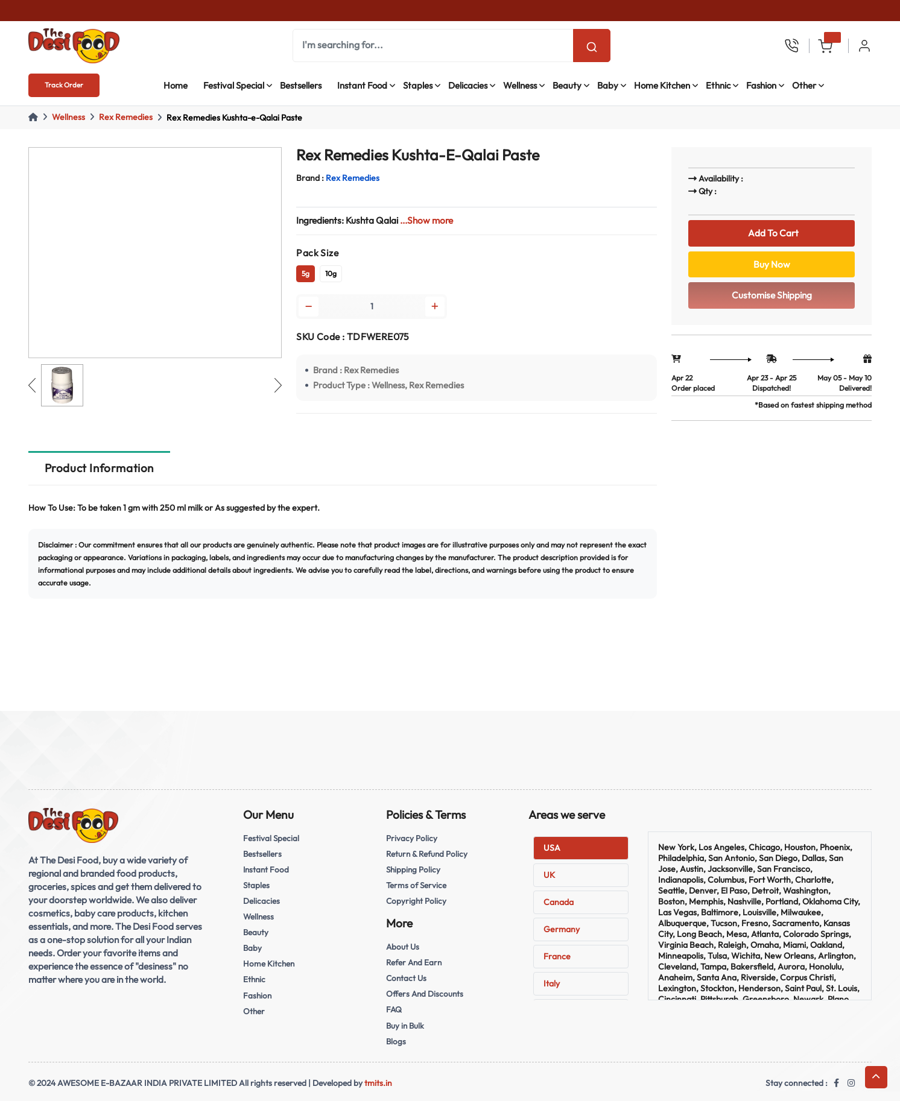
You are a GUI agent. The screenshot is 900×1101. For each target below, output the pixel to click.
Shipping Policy (413, 869)
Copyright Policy (416, 901)
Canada (558, 902)
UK (549, 874)
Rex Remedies (126, 117)
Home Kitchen (662, 85)
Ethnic (718, 85)
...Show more (426, 220)
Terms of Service (416, 885)
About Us (402, 946)
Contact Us (406, 978)
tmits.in (378, 1082)
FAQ (394, 1009)
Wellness (520, 85)
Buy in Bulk (405, 1025)
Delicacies (467, 85)
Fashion (761, 85)
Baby (607, 85)
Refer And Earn (414, 962)
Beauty (567, 85)
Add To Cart (771, 233)
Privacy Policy (411, 838)
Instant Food (362, 85)
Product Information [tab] (99, 468)
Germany (561, 929)
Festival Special (233, 85)
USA (551, 847)
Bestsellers (301, 85)
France (557, 956)
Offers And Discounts (424, 993)
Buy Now (771, 264)
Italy (551, 983)
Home (175, 85)
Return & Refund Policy (426, 854)
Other (804, 85)
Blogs (396, 1041)
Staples (418, 85)
